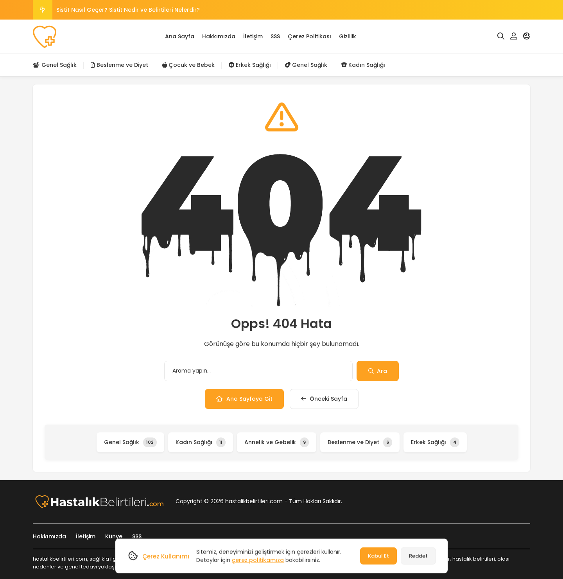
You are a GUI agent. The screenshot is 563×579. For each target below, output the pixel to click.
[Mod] (526, 36)
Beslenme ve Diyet (119, 65)
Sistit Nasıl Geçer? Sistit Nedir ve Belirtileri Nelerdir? (128, 10)
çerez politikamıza (258, 560)
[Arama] (500, 36)
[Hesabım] (513, 36)
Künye (113, 536)
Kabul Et (378, 555)
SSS (275, 36)
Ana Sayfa (179, 36)
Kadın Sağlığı (363, 65)
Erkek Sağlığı (250, 65)
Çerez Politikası (309, 36)
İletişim (253, 36)
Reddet (418, 555)
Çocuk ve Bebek (188, 65)
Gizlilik (347, 36)
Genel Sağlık (55, 65)
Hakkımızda (218, 36)
